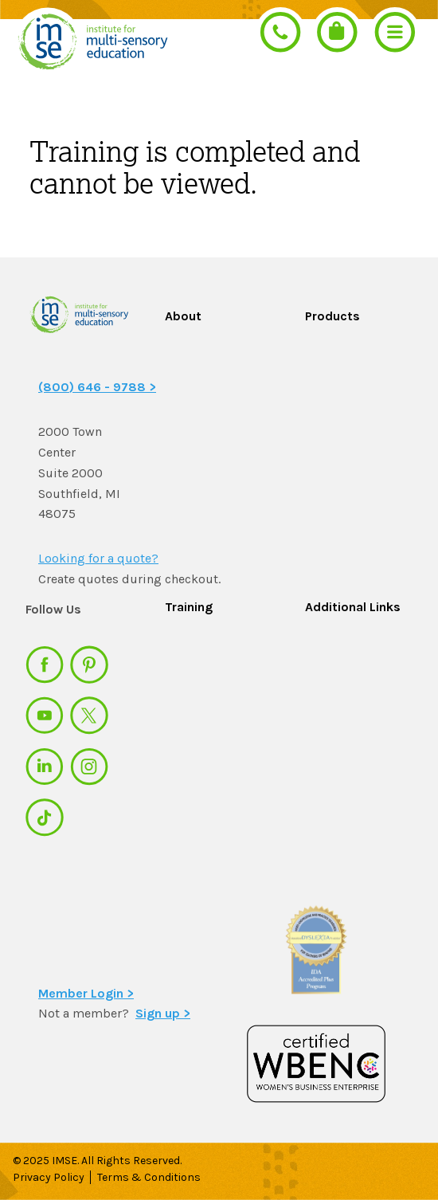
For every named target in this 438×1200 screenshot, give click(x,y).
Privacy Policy (48, 1177)
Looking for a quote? (98, 558)
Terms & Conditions (149, 1177)
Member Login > (86, 993)
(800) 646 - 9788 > (97, 386)
